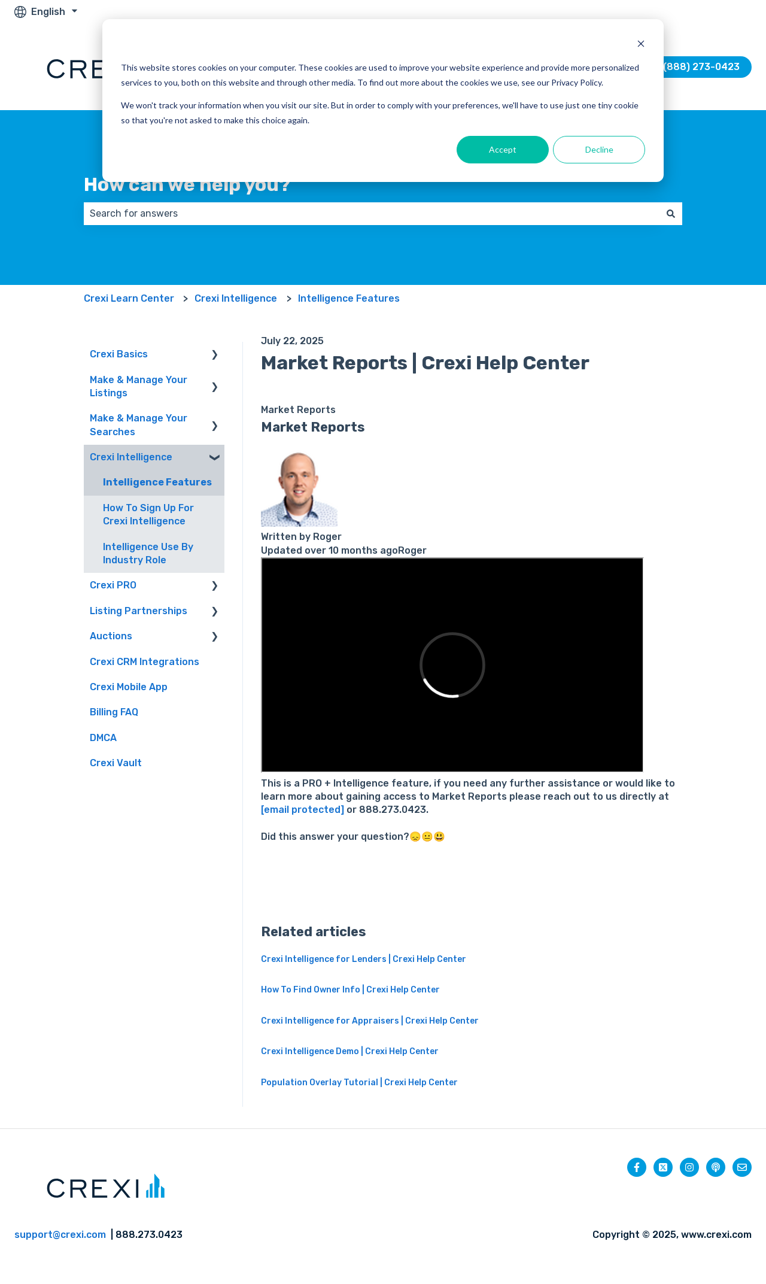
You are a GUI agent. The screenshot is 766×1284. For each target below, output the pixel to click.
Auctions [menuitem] (111, 636)
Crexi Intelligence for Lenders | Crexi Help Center (363, 959)
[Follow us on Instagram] (689, 1167)
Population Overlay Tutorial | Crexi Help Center (359, 1082)
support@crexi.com (60, 1234)
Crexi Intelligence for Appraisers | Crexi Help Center (370, 1021)
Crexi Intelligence (235, 298)
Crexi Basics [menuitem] (119, 354)
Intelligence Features (349, 298)
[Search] (670, 213)
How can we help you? (187, 184)
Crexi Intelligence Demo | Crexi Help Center (350, 1051)
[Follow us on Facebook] (636, 1167)
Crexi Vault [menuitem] (116, 763)
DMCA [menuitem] (103, 737)
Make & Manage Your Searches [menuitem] (138, 424)
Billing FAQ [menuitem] (114, 712)
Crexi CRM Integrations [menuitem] (144, 661)
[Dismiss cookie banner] (641, 45)
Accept (502, 149)
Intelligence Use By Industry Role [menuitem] (148, 553)
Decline (599, 149)
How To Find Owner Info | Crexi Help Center (350, 990)
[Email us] (742, 1167)
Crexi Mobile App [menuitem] (129, 687)
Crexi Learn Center (129, 298)
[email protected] (303, 809)
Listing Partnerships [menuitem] (138, 611)
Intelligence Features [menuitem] (157, 482)
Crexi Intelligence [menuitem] (131, 457)
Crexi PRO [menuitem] (113, 585)
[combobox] (371, 213)
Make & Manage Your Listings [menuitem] (138, 386)
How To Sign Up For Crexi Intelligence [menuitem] (148, 514)
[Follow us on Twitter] (663, 1167)
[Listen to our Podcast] (715, 1167)
